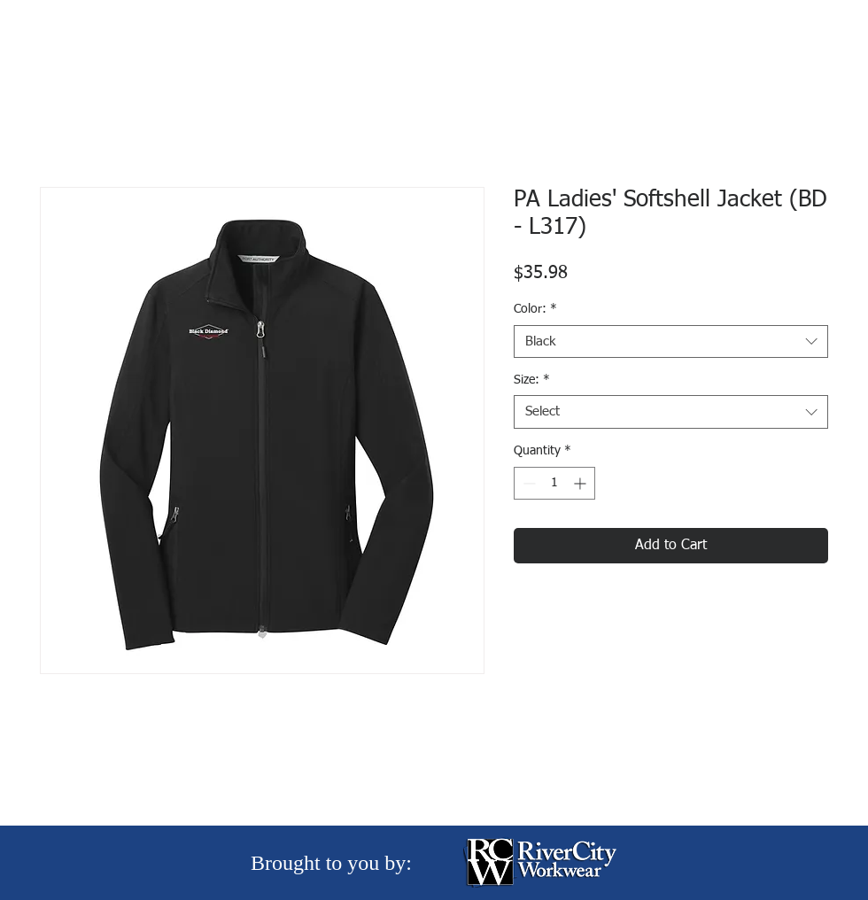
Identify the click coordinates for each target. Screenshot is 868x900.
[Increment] (581, 483)
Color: (535, 309)
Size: (532, 380)
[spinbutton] (554, 483)
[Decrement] (527, 483)
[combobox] (671, 342)
